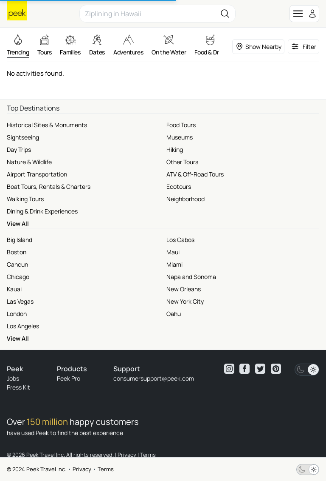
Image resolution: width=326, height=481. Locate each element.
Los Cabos (180, 240)
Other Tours (182, 162)
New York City (185, 301)
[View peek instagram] (229, 369)
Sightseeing (23, 137)
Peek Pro (68, 378)
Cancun (17, 264)
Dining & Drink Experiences (42, 211)
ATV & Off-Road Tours (195, 174)
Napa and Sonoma (191, 277)
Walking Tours (25, 199)
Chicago (18, 277)
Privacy (82, 469)
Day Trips (19, 149)
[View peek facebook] (244, 369)
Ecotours (178, 186)
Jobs (13, 378)
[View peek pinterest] (276, 369)
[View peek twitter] (260, 369)
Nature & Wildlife (29, 162)
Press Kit (18, 387)
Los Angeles (23, 326)
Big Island (19, 240)
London (17, 314)
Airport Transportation (37, 174)
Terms (106, 469)
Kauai (14, 289)
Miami (174, 264)
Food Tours (181, 125)
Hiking (174, 149)
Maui (173, 252)
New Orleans (183, 289)
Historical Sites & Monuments (47, 125)
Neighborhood (185, 199)
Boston (16, 252)
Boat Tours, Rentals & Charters (48, 186)
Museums (179, 137)
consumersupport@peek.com (153, 378)
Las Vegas (20, 301)
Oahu (173, 314)
